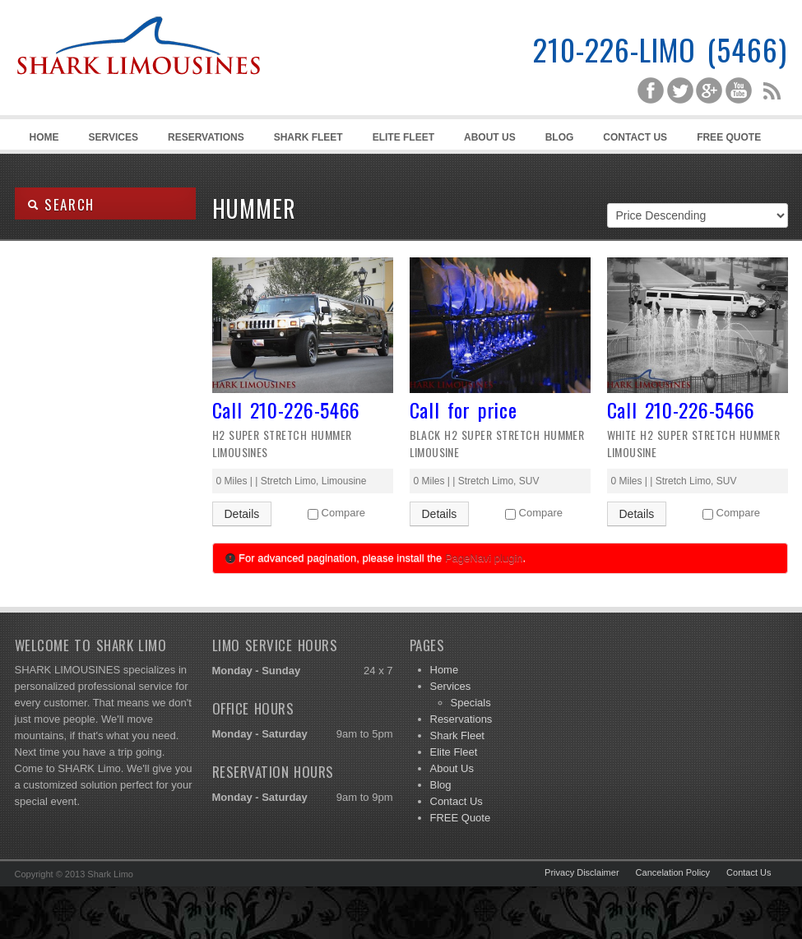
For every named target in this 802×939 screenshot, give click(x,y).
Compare (343, 513)
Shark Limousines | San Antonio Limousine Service (138, 82)
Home (44, 137)
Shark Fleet (308, 137)
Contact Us (635, 137)
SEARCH (61, 204)
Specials (471, 702)
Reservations (206, 137)
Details (242, 513)
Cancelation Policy (673, 872)
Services (111, 140)
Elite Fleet (403, 137)
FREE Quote (729, 137)
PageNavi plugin (484, 558)
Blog (559, 137)
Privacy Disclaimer (582, 872)
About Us (490, 137)
